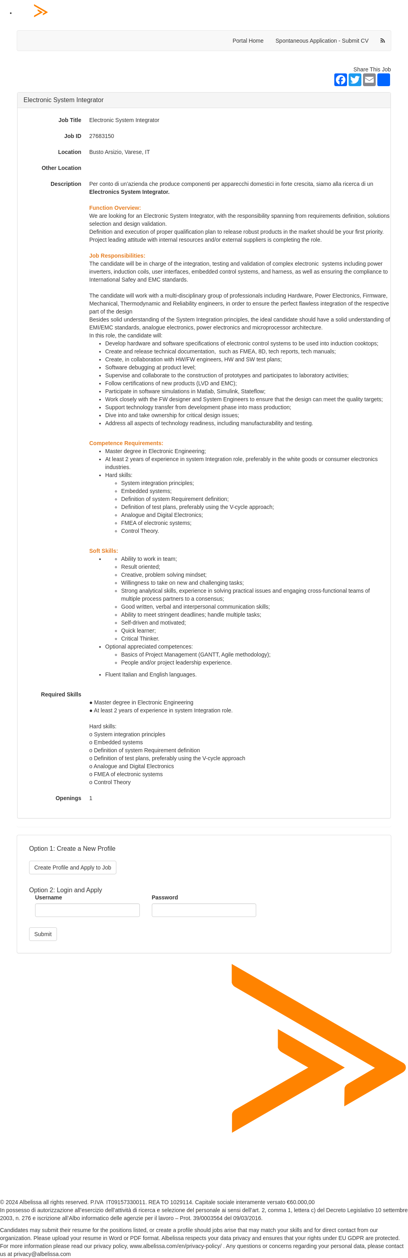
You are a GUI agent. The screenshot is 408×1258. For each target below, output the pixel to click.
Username (48, 897)
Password (165, 897)
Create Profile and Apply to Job (72, 867)
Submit (43, 934)
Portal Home (248, 40)
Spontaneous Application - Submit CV (322, 40)
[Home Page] (212, 13)
